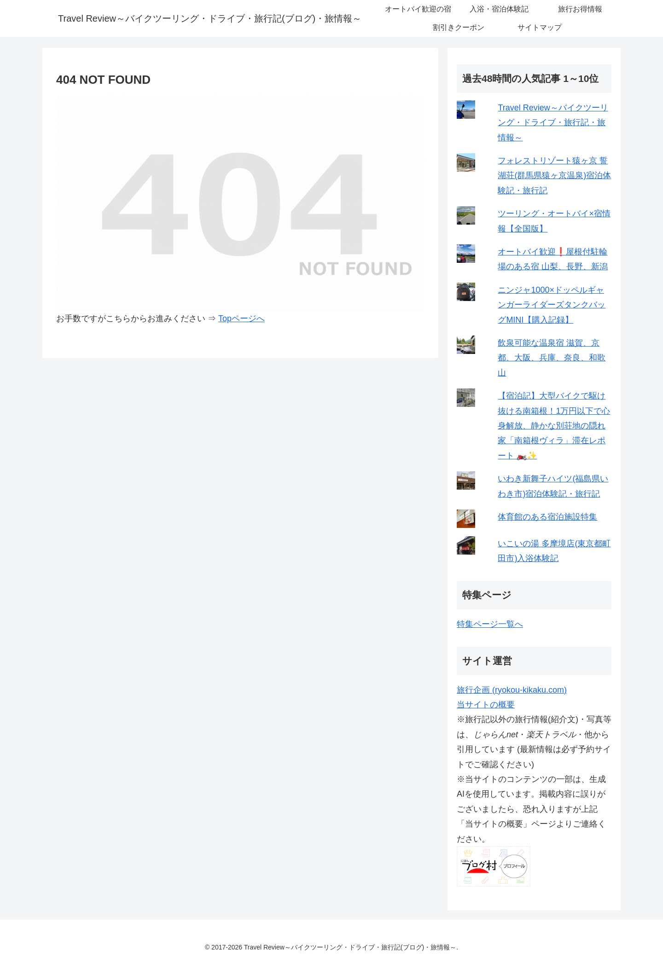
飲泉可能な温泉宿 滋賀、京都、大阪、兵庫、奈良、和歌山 (551, 357)
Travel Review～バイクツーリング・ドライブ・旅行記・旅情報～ (553, 122)
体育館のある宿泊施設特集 (547, 516)
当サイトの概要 (486, 704)
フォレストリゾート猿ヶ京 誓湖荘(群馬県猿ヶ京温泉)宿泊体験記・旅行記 (554, 175)
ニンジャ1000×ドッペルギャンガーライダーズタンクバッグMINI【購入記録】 (551, 304)
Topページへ (241, 318)
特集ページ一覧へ (490, 624)
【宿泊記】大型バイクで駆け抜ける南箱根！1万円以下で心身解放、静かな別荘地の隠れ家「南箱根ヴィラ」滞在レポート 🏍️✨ (554, 425)
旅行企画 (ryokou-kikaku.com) (512, 690)
